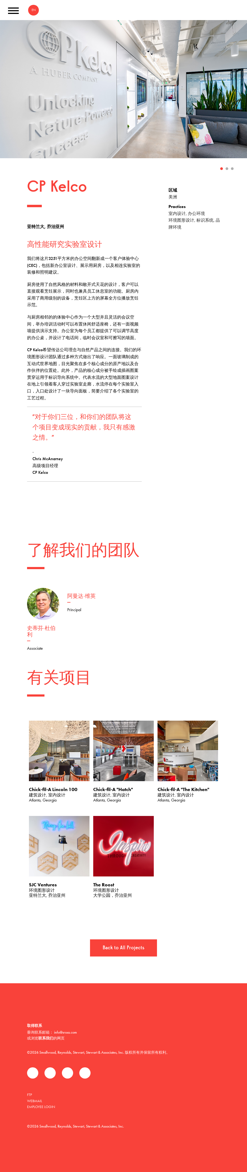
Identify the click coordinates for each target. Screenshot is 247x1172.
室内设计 (177, 213)
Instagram (85, 1073)
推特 (50, 1073)
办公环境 (196, 213)
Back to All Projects (123, 948)
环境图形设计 (181, 220)
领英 (67, 1073)
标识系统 (205, 220)
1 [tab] (221, 168)
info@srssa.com (65, 1032)
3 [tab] (232, 168)
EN (34, 10)
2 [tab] (227, 168)
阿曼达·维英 (81, 596)
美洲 (173, 197)
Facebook (32, 1073)
